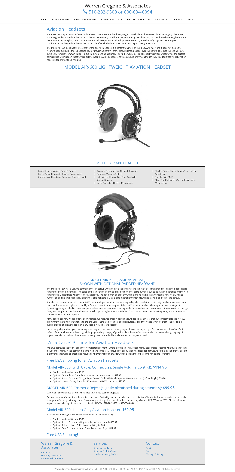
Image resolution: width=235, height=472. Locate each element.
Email (148, 448)
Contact (191, 19)
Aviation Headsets (60, 19)
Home (43, 19)
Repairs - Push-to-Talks (105, 451)
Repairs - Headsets (103, 448)
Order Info (177, 19)
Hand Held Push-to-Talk (138, 19)
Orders (149, 451)
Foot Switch (161, 19)
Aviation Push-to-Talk (111, 19)
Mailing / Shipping (154, 454)
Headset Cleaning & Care (106, 454)
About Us (45, 452)
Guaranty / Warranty (51, 455)
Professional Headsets (85, 19)
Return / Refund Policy (52, 458)
